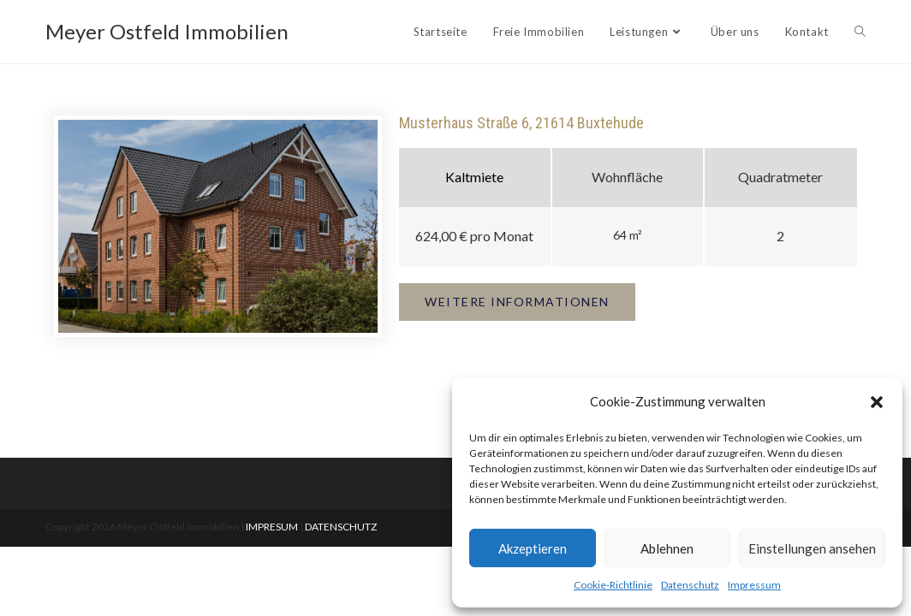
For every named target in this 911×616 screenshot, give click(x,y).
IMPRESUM (272, 526)
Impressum (754, 584)
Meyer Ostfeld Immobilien (167, 31)
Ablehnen (667, 548)
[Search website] (860, 31)
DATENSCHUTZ (341, 526)
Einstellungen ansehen (812, 548)
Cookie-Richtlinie (613, 584)
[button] (876, 402)
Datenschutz (690, 584)
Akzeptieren (532, 548)
